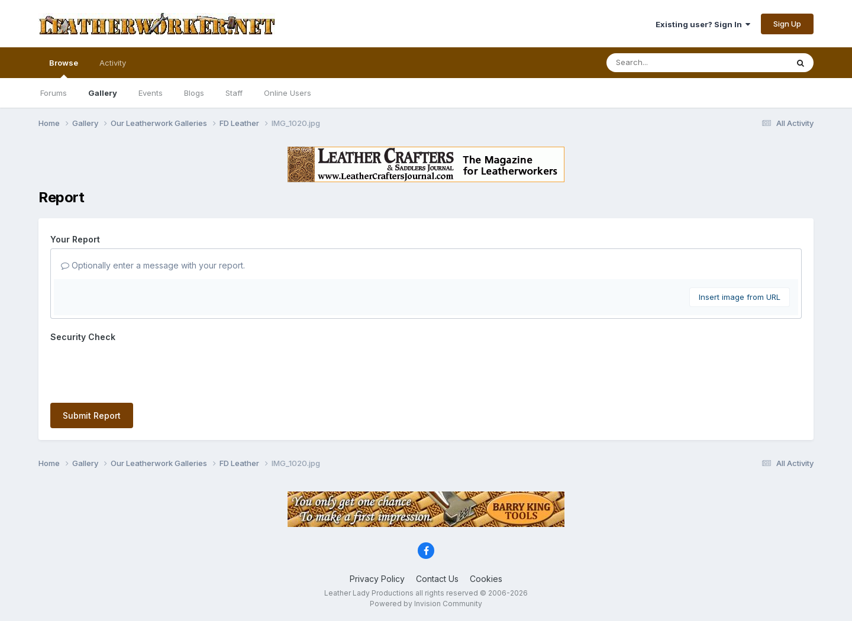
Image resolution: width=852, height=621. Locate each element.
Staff (234, 93)
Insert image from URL (739, 297)
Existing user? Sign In (703, 24)
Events (150, 93)
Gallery (102, 93)
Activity (112, 62)
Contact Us (437, 579)
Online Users (287, 93)
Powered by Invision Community (426, 603)
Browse (63, 68)
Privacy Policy (377, 579)
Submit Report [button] (92, 415)
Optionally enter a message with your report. (153, 265)
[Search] (664, 62)
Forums (53, 93)
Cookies (486, 579)
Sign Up (787, 23)
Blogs (194, 93)
